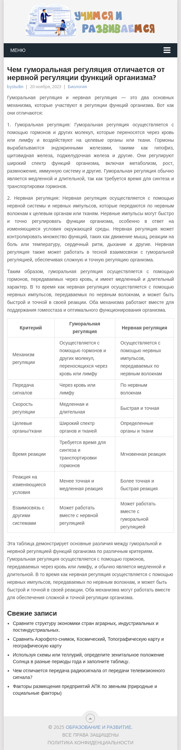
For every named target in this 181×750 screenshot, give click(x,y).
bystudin (15, 86)
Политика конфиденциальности (91, 742)
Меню (17, 50)
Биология (77, 86)
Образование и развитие (98, 727)
